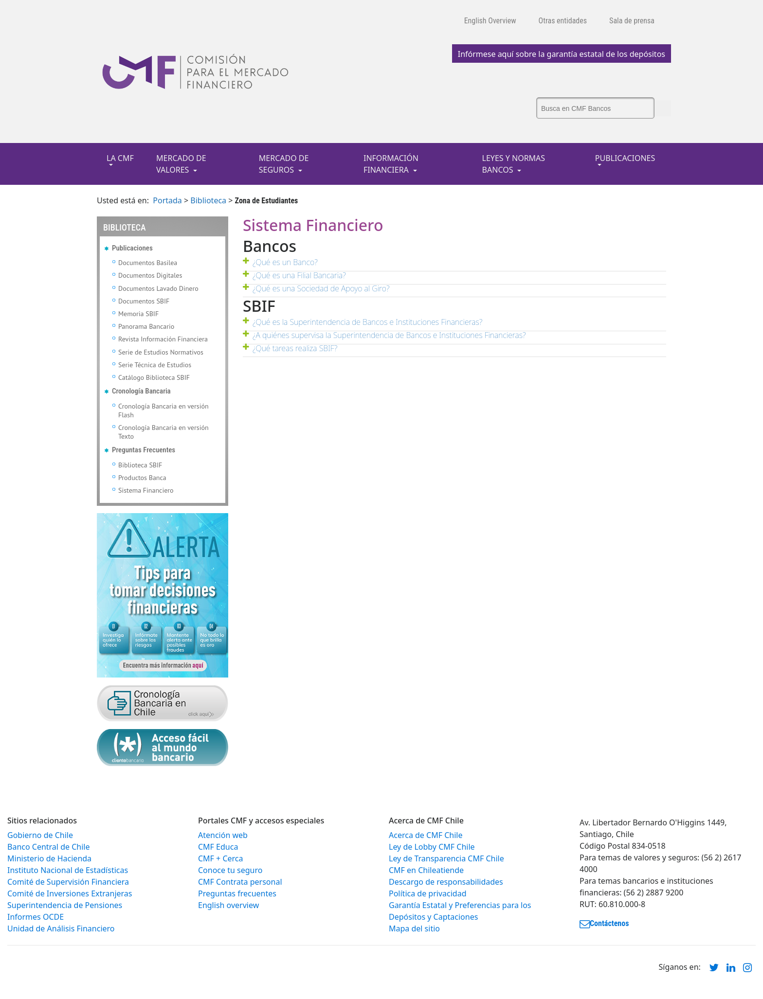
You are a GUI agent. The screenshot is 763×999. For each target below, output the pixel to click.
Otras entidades (563, 20)
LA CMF (120, 158)
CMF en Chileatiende (426, 870)
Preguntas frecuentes (237, 893)
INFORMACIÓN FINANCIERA (390, 164)
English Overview (490, 20)
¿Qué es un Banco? (285, 262)
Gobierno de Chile (40, 835)
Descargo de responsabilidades (446, 881)
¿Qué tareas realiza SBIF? (295, 348)
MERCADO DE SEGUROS (284, 164)
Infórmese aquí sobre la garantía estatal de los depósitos (561, 54)
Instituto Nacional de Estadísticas (67, 870)
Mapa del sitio (414, 928)
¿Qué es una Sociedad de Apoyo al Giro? (321, 288)
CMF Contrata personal (240, 881)
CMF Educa (218, 846)
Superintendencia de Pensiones (64, 905)
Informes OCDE (35, 916)
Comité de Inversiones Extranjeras (69, 893)
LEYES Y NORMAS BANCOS (513, 164)
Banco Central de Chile (48, 846)
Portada (167, 200)
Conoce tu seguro (230, 870)
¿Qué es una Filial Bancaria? (299, 275)
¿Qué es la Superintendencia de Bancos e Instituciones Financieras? (367, 322)
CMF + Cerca (220, 858)
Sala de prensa (631, 20)
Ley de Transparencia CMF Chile (446, 858)
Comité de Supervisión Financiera (68, 881)
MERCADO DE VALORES (181, 164)
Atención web (223, 835)
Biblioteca (208, 200)
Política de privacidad (428, 893)
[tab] (454, 264)
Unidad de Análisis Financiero (61, 928)
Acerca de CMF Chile (425, 835)
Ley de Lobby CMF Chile (432, 846)
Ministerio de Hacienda (49, 858)
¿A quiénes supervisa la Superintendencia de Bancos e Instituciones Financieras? (389, 335)
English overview (228, 905)
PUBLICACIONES (625, 158)
